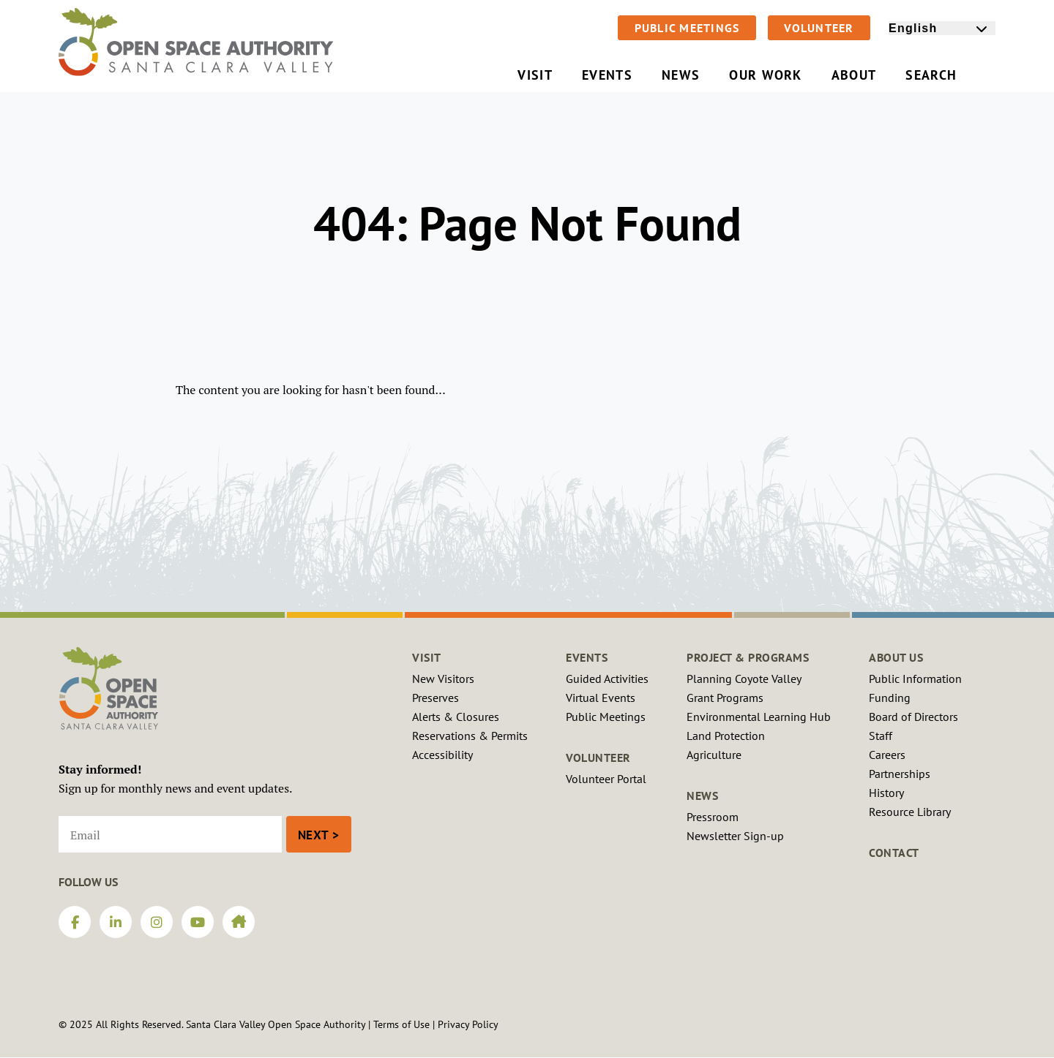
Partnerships (899, 773)
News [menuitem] (681, 75)
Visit (426, 657)
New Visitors (443, 678)
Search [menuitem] (943, 75)
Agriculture (714, 754)
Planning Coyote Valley (744, 678)
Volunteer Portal (606, 778)
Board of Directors (913, 716)
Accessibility (442, 754)
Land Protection (726, 735)
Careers (887, 754)
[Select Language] (942, 28)
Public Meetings (687, 27)
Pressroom (713, 816)
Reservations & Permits (470, 735)
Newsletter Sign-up (735, 835)
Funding (890, 697)
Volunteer (818, 27)
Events (587, 657)
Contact (894, 852)
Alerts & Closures (455, 716)
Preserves (435, 697)
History (886, 792)
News (702, 795)
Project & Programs (748, 657)
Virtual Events (600, 697)
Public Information (915, 678)
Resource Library (910, 811)
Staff (880, 735)
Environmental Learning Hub (759, 716)
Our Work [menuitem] (765, 75)
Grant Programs (725, 697)
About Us (896, 657)
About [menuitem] (854, 75)
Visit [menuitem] (535, 75)
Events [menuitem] (607, 75)
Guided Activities (607, 678)
